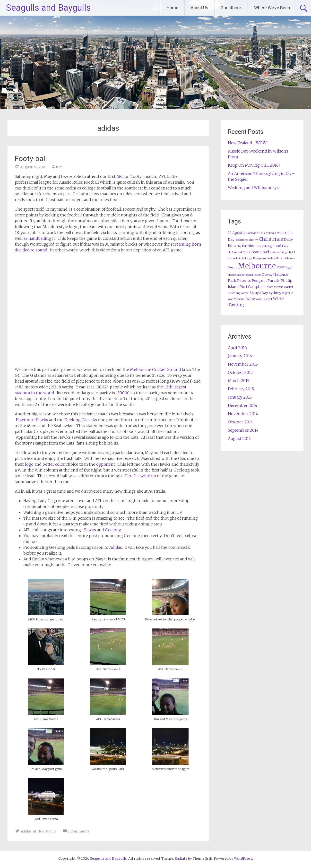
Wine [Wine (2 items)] (250, 299)
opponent (105, 464)
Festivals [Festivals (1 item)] (262, 246)
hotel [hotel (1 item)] (292, 252)
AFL (120, 176)
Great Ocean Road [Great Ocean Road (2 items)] (253, 252)
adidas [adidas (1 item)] (252, 233)
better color (54, 464)
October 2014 (240, 422)
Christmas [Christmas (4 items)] (271, 239)
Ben (59, 167)
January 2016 (240, 355)
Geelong (113, 529)
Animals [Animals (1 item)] (271, 233)
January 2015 (240, 397)
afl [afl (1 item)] (258, 233)
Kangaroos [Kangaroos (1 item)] (259, 258)
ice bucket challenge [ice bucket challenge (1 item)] (240, 258)
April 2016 (237, 347)
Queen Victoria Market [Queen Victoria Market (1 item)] (279, 287)
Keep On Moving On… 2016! (254, 165)
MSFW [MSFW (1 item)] (281, 267)
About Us (199, 7)
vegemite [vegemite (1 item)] (287, 293)
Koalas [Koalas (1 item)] (271, 258)
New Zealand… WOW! (248, 142)
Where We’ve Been (272, 7)
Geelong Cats (77, 419)
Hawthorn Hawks (32, 419)
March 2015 (238, 380)
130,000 (123, 392)
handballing (39, 238)
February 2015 (241, 388)
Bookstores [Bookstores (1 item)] (241, 239)
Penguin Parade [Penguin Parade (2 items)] (266, 280)
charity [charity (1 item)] (253, 239)
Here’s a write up (140, 475)
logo (29, 464)
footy (43, 831)
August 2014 (239, 438)
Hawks (90, 529)
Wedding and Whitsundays (253, 187)
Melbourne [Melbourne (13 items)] (257, 265)
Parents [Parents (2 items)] (244, 280)
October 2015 (240, 372)
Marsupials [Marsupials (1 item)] (282, 258)
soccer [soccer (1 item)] (245, 293)
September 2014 (243, 430)
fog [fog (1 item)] (270, 246)
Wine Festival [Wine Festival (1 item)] (264, 299)
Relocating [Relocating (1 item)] (234, 293)
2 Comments (78, 831)
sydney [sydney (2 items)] (275, 293)
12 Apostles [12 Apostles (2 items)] (237, 233)
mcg (53, 831)
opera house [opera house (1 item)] (253, 274)
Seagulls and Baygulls (48, 8)
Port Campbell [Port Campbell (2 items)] (252, 286)
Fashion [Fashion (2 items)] (249, 246)
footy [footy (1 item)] (285, 246)
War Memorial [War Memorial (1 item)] (236, 299)
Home (172, 7)
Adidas (115, 547)
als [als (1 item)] (263, 233)
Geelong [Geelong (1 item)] (232, 252)
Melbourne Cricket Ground (155, 369)
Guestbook (231, 7)
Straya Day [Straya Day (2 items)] (259, 293)
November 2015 (243, 364)
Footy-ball (31, 158)
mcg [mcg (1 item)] (292, 258)
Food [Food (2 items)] (277, 246)
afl (35, 831)
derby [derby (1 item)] (237, 246)
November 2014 (243, 413)
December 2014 (242, 405)
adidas (26, 831)
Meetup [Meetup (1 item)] (232, 267)
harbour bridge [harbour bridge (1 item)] (279, 252)
